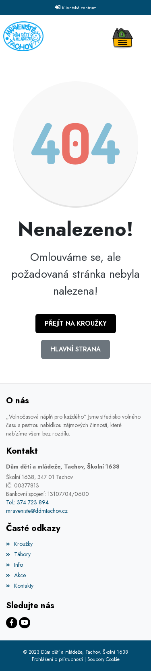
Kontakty (19, 586)
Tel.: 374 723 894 (27, 502)
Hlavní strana (75, 349)
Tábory (18, 554)
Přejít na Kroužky (76, 323)
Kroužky (19, 544)
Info (14, 565)
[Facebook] (11, 622)
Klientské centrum (79, 7)
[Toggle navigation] (124, 36)
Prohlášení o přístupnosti (57, 659)
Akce (16, 575)
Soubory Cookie (103, 659)
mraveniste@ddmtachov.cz (37, 511)
